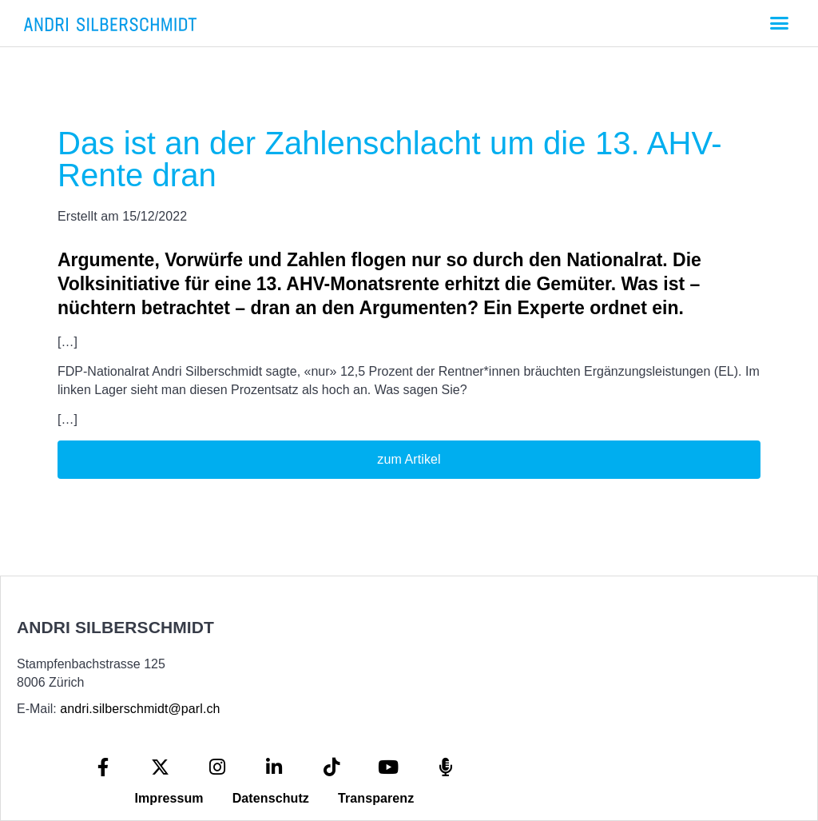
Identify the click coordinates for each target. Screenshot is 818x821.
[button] (779, 23)
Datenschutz (270, 798)
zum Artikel (408, 459)
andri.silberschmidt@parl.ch (140, 708)
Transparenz (376, 798)
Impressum (168, 798)
